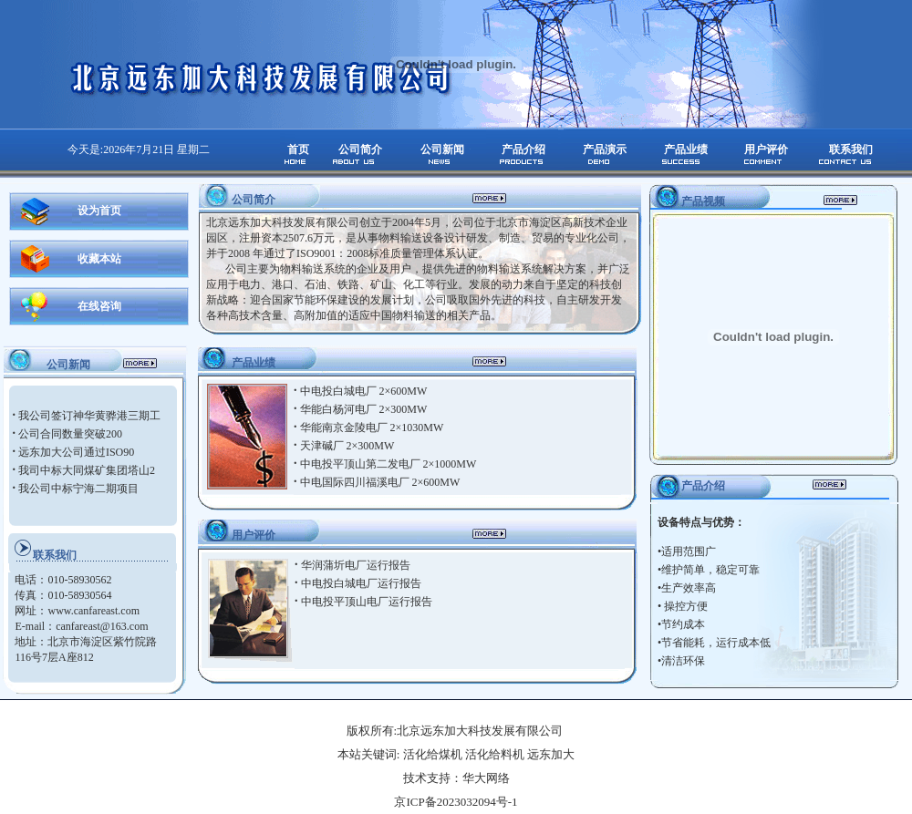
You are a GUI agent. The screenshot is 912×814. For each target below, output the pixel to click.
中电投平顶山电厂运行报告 (366, 601)
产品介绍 (523, 149)
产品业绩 (686, 149)
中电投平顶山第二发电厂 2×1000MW (388, 464)
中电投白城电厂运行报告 (361, 583)
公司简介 (360, 149)
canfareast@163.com (102, 626)
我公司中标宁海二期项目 (78, 488)
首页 (298, 149)
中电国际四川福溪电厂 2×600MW (380, 482)
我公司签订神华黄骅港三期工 (89, 415)
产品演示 (605, 149)
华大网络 (486, 778)
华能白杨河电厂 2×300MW (364, 409)
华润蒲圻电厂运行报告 (355, 565)
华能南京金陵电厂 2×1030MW (372, 427)
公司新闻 (442, 149)
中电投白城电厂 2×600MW (364, 391)
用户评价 (766, 149)
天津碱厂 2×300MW (347, 445)
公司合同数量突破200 (70, 434)
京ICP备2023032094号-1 (455, 802)
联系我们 (851, 149)
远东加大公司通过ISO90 (76, 452)
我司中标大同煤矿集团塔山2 (86, 470)
